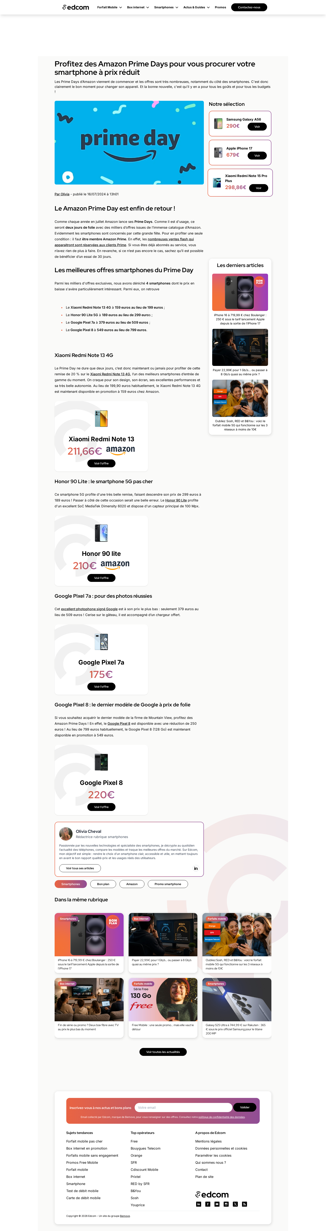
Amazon (132, 884)
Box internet (75, 1177)
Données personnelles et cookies (221, 1148)
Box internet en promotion (86, 1148)
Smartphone (75, 1184)
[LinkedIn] (196, 868)
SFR (134, 1162)
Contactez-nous (249, 7)
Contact (201, 1169)
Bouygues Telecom (145, 1148)
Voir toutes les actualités (163, 1052)
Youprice (138, 1205)
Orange (136, 1155)
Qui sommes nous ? (210, 1162)
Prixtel (135, 1177)
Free (134, 1141)
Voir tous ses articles (80, 868)
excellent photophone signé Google (89, 609)
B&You (136, 1191)
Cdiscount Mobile (144, 1169)
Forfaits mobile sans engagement (92, 1155)
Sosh (134, 1198)
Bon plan (103, 884)
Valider (245, 1107)
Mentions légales (208, 1141)
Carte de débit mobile (83, 1198)
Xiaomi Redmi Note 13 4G (110, 374)
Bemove (125, 1215)
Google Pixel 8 (119, 723)
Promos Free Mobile (82, 1162)
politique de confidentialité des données (221, 1117)
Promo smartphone (168, 884)
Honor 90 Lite (176, 500)
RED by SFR (140, 1184)
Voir (257, 126)
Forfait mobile (77, 1169)
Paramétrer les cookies (213, 1155)
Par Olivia (62, 194)
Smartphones (70, 884)
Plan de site (204, 1177)
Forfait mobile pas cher (84, 1141)
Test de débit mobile (82, 1191)
